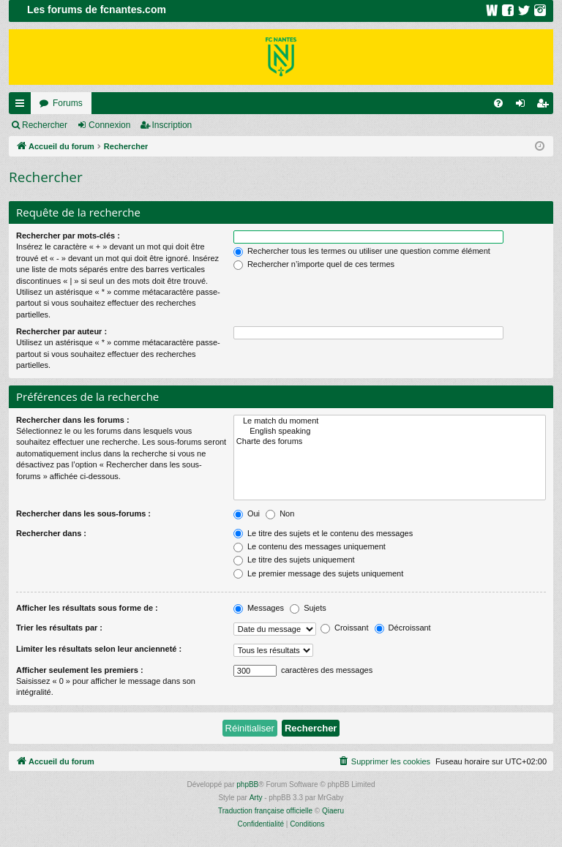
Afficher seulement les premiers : (79, 670)
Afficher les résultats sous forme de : (87, 607)
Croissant (345, 627)
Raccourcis (23, 106)
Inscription (172, 125)
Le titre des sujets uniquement (294, 559)
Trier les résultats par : (59, 627)
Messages (258, 607)
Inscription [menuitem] (545, 106)
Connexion (109, 125)
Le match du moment (389, 421)
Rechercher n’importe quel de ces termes (313, 264)
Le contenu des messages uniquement (309, 546)
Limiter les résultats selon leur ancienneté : (98, 648)
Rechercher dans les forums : (73, 419)
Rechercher (44, 125)
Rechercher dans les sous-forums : (83, 513)
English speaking (389, 431)
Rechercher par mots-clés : (68, 235)
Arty (256, 798)
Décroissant (403, 627)
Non (280, 513)
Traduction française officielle (265, 811)
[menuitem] (498, 103)
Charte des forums (389, 442)
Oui (246, 513)
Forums (68, 103)
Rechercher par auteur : (61, 331)
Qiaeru (333, 811)
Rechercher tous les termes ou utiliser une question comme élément (361, 250)
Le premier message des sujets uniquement (318, 573)
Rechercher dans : (51, 533)
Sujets (308, 607)
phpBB (247, 784)
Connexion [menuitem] (523, 106)
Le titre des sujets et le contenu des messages (323, 533)
